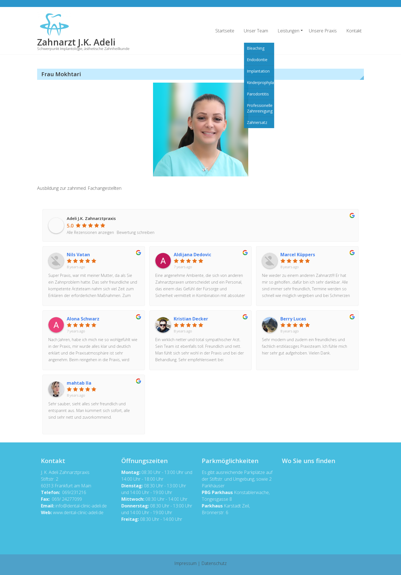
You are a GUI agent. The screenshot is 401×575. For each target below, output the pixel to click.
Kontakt (354, 31)
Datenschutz (214, 563)
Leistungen (288, 31)
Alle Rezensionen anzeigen (90, 232)
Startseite (224, 31)
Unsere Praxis (323, 31)
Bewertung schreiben (135, 232)
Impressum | (187, 563)
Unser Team (256, 31)
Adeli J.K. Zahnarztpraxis (91, 218)
